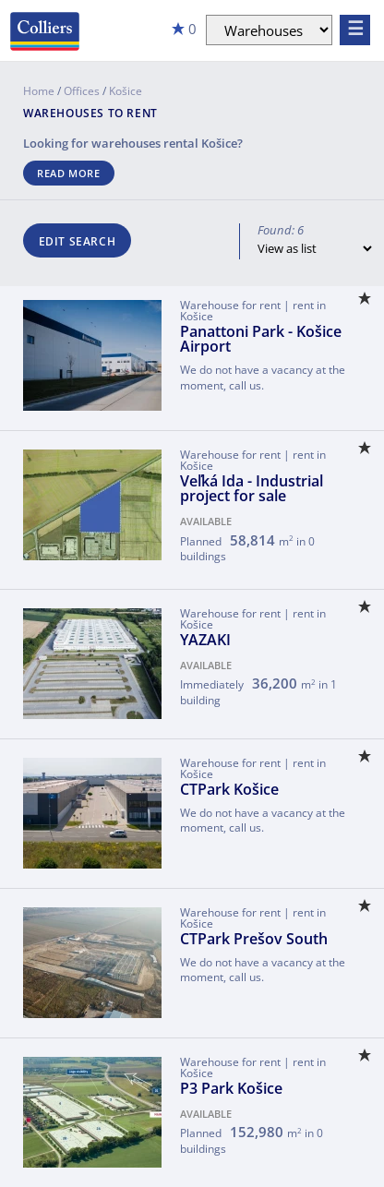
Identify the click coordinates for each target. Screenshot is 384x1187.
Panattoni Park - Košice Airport (261, 338)
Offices (82, 91)
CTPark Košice (229, 789)
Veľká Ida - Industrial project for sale (251, 488)
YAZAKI (205, 639)
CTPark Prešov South (254, 939)
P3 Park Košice (231, 1088)
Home (38, 91)
